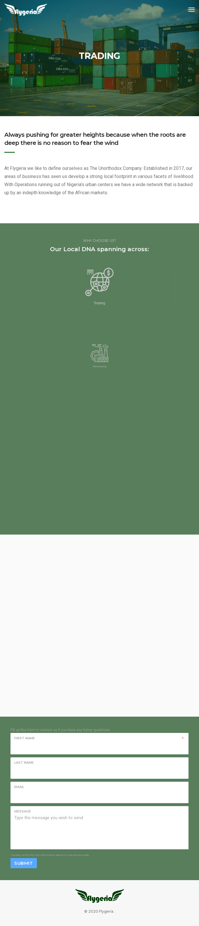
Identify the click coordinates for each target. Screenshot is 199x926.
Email (19, 787)
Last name (24, 762)
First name (24, 738)
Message (22, 811)
